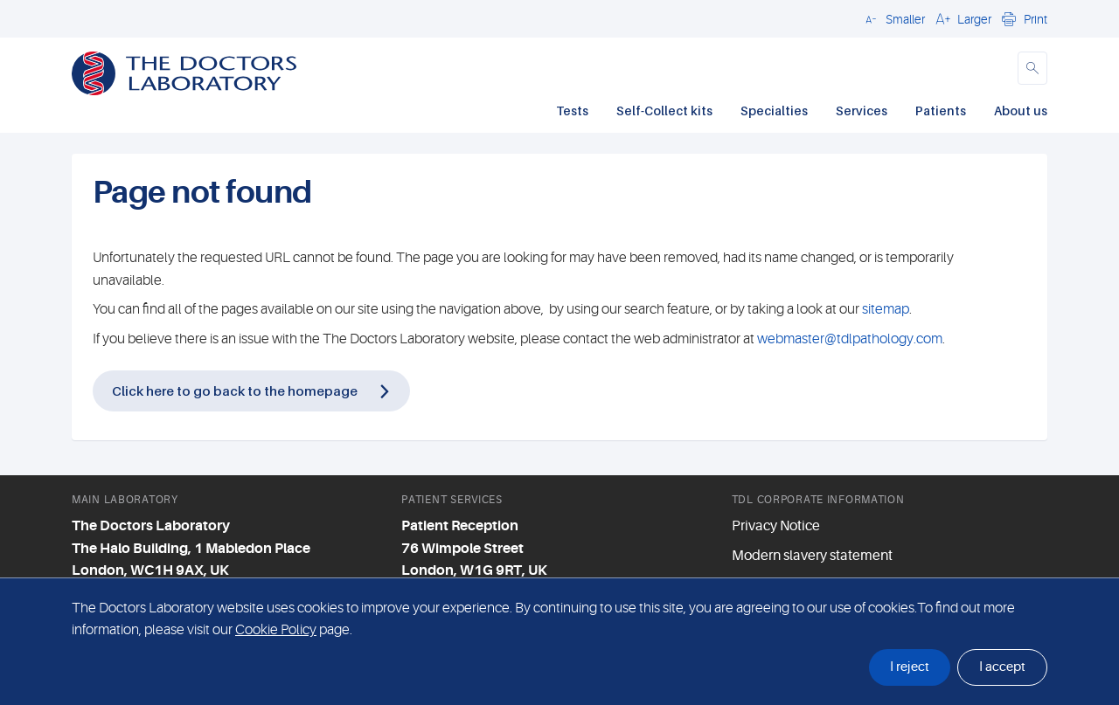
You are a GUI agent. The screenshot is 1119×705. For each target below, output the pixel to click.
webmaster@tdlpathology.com (849, 339)
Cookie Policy (275, 630)
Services (861, 110)
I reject (909, 667)
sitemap (885, 309)
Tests (572, 110)
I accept (1002, 667)
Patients (940, 110)
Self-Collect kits (664, 110)
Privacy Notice (776, 526)
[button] (892, 18)
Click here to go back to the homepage (235, 390)
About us (1020, 110)
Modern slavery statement (812, 555)
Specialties (774, 110)
